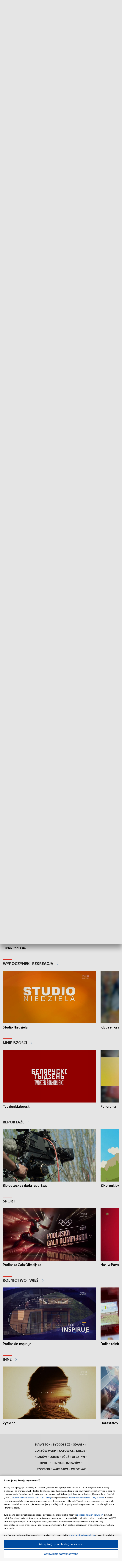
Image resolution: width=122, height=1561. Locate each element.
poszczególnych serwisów (90, 1514)
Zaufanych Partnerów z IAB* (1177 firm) (31, 1497)
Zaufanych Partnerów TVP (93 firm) (86, 1497)
